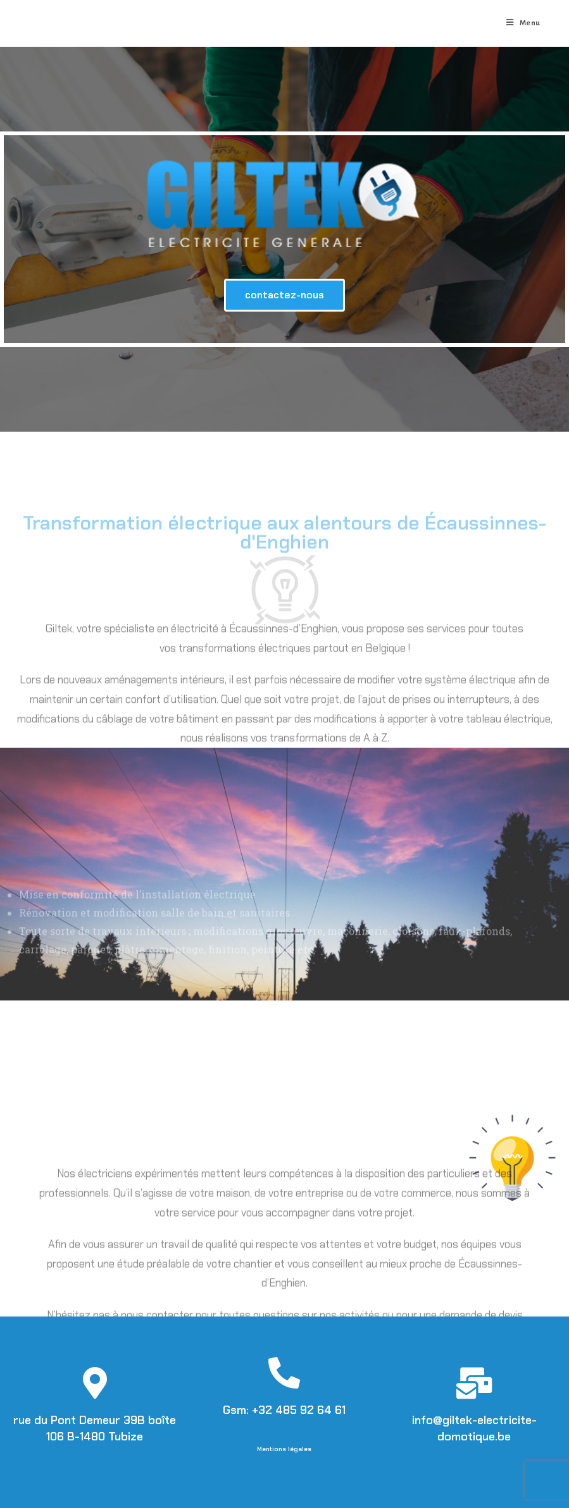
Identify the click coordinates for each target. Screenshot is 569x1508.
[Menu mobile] (523, 23)
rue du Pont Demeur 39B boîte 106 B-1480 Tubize (94, 1428)
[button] (284, 295)
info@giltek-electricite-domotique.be (474, 1428)
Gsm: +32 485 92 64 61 (284, 1410)
